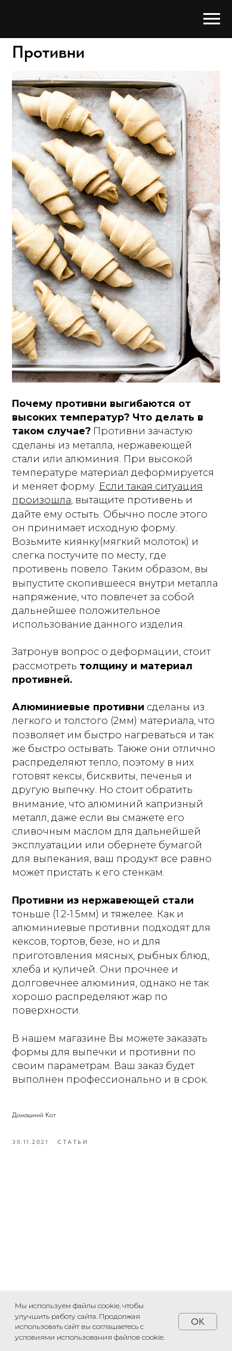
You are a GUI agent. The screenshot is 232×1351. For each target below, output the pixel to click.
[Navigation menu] (211, 19)
